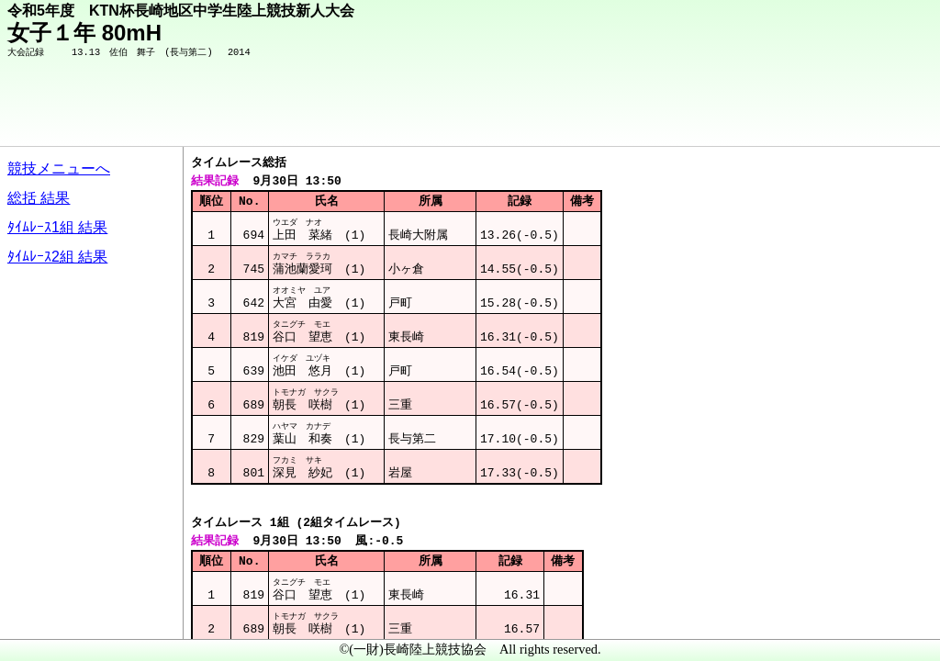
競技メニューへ (58, 168)
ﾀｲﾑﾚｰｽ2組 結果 (57, 256)
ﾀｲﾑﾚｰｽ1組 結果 (57, 227)
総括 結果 (38, 198)
